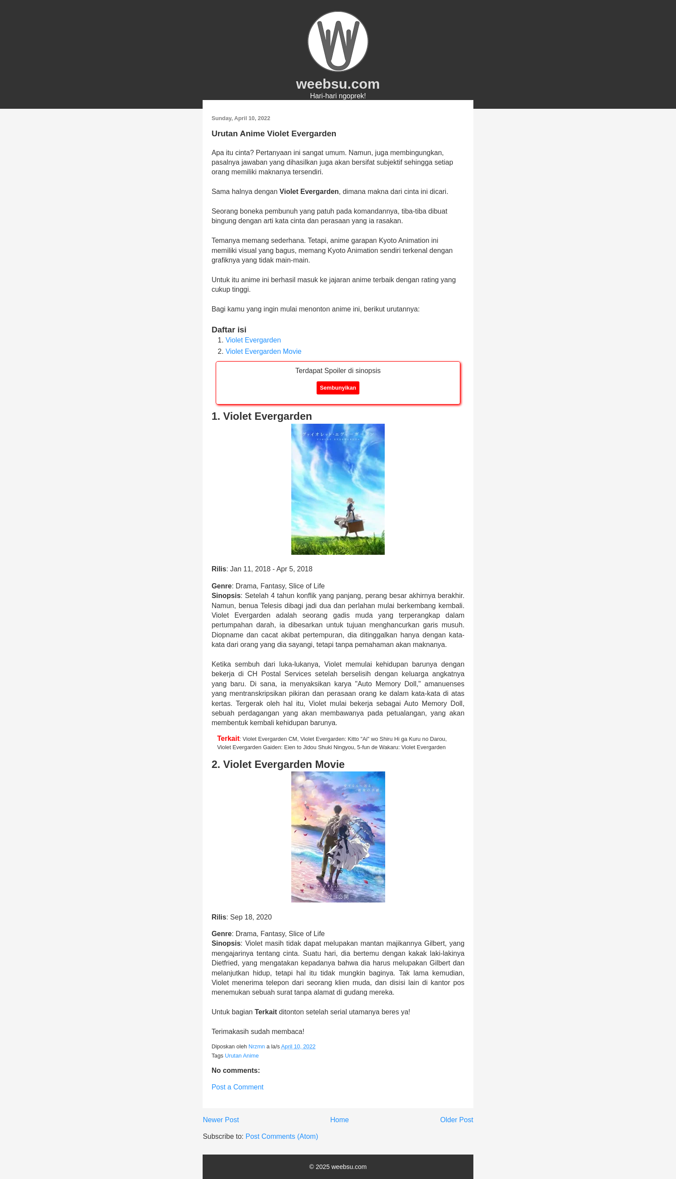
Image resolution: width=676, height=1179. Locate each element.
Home (339, 1120)
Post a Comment (237, 1087)
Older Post (456, 1120)
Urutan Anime (242, 1055)
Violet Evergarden (253, 340)
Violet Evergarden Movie (263, 351)
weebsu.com (338, 84)
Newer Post (221, 1120)
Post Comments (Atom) (281, 1136)
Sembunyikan (338, 387)
